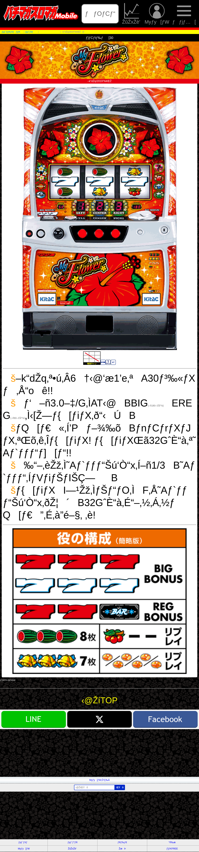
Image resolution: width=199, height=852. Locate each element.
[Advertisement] (99, 753)
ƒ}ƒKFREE (172, 848)
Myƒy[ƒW (156, 13)
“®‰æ (172, 842)
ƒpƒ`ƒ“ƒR (72, 842)
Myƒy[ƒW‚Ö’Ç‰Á (99, 780)
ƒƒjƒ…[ (184, 13)
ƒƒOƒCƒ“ (100, 13)
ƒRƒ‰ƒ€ (122, 842)
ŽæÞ (122, 848)
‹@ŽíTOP (100, 700)
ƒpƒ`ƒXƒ (23, 842)
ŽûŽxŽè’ (131, 13)
